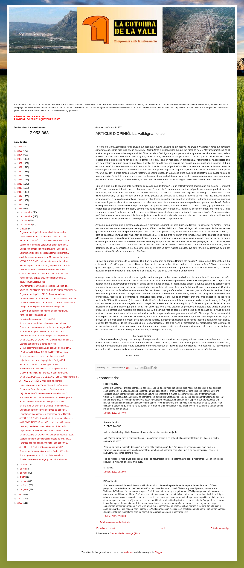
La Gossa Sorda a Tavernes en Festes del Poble (42, 269)
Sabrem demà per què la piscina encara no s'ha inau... (45, 439)
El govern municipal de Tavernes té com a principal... (44, 373)
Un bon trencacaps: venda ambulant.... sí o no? (41, 356)
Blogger (158, 552)
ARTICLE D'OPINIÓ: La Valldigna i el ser (38, 364)
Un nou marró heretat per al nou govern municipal (42, 323)
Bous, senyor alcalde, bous (32, 282)
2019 (20, 175)
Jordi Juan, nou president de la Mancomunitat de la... (44, 257)
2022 (20, 163)
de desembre (26, 212)
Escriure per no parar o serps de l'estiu (37, 344)
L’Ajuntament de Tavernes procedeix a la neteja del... (44, 286)
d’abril (23, 477)
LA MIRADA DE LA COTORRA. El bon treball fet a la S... (46, 340)
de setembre (26, 224)
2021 (20, 167)
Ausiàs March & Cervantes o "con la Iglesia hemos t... (44, 368)
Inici (163, 528)
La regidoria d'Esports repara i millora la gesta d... (42, 306)
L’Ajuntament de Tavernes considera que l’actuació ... (44, 393)
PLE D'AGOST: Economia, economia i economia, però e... (46, 397)
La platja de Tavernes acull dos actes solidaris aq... (43, 410)
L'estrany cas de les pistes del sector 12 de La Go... (43, 426)
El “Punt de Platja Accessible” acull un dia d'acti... (42, 331)
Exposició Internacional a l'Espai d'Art (37, 319)
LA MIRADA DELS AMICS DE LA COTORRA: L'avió (43, 352)
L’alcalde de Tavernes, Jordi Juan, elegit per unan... (43, 245)
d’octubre (24, 220)
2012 (20, 204)
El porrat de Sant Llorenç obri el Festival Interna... (42, 389)
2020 (20, 171)
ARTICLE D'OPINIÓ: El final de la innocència (40, 381)
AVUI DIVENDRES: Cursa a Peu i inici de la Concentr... (45, 422)
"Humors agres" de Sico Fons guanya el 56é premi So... (45, 265)
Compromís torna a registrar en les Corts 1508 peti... (44, 451)
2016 (20, 188)
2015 (20, 192)
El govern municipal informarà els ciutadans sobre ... (44, 232)
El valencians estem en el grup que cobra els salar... (44, 459)
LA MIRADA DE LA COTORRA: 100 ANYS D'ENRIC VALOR (47, 298)
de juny (23, 469)
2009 (20, 498)
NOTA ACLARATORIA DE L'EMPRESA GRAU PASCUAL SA (48, 290)
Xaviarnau (128, 552)
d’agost (23, 229)
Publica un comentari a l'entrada (115, 522)
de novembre (26, 216)
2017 (20, 184)
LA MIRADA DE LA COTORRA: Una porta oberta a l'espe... (47, 435)
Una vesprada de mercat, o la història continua (41, 455)
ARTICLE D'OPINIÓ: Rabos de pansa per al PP (41, 447)
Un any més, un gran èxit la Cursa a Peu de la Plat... (44, 406)
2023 (20, 159)
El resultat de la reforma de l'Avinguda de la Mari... (43, 401)
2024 (20, 155)
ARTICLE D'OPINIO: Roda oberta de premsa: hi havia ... (46, 418)
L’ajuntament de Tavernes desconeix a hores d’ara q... (44, 430)
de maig (24, 473)
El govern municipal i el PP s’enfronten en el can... (43, 294)
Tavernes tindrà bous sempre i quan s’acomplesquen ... (45, 335)
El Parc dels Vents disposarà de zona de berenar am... (45, 348)
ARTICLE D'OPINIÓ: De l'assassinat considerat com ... (45, 240)
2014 (20, 196)
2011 (20, 208)
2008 (20, 503)
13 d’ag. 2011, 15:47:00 (114, 413)
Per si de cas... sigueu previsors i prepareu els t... (42, 278)
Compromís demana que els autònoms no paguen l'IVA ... (46, 327)
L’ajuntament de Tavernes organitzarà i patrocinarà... (44, 253)
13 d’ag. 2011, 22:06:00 (114, 516)
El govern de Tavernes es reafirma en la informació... (44, 311)
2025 (20, 151)
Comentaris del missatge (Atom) (125, 533)
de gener (24, 489)
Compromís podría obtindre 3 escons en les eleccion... (45, 273)
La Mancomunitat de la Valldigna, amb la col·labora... (44, 249)
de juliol (24, 464)
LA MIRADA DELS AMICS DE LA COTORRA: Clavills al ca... (48, 302)
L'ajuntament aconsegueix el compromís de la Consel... (45, 414)
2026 (20, 146)
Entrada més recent (105, 528)
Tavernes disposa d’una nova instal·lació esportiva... (43, 443)
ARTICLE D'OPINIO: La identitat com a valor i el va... (44, 261)
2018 (20, 179)
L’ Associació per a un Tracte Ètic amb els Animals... (43, 385)
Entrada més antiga (220, 528)
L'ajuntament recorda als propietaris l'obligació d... (42, 360)
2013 (20, 200)
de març (24, 481)
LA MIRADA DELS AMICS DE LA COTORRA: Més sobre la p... (49, 377)
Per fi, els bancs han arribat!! (33, 315)
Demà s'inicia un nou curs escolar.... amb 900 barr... (43, 236)
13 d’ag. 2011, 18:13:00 (114, 472)
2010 (20, 494)
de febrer (24, 485)
